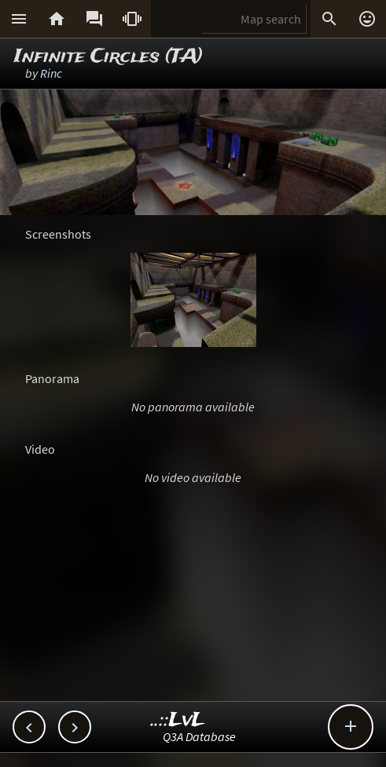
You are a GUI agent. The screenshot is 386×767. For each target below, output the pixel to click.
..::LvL (178, 720)
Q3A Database (199, 736)
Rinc (51, 73)
